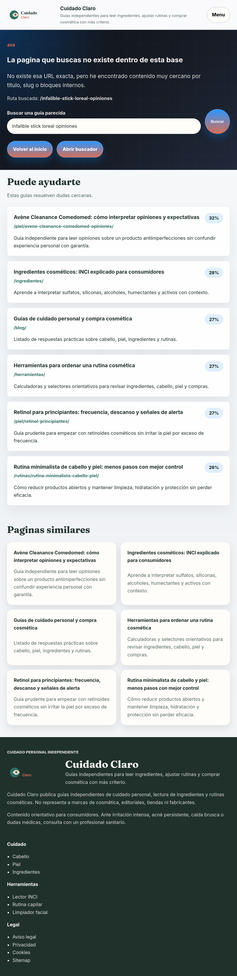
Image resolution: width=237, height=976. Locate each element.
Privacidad (24, 945)
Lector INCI (25, 897)
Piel (16, 864)
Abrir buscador (79, 149)
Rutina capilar (28, 904)
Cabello (21, 856)
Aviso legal (24, 937)
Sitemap (21, 960)
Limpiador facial (30, 912)
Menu (218, 15)
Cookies (21, 952)
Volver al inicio (30, 149)
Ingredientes (26, 872)
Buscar (217, 121)
